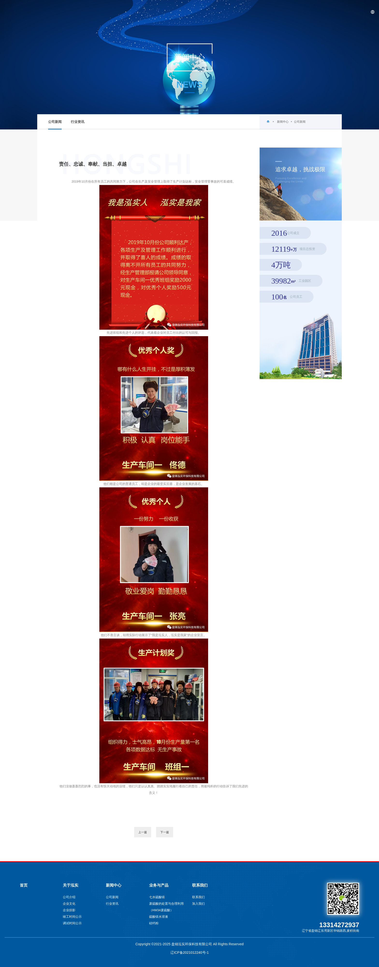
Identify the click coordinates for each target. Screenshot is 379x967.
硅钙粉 (154, 923)
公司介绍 (69, 897)
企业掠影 (69, 910)
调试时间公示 (72, 923)
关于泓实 (260, 12)
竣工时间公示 (72, 916)
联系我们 (343, 12)
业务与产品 (314, 12)
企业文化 (69, 903)
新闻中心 (286, 12)
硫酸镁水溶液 (158, 916)
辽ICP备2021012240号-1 (189, 952)
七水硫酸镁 (157, 897)
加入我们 (198, 903)
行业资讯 (77, 122)
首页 (236, 12)
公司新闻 (55, 124)
